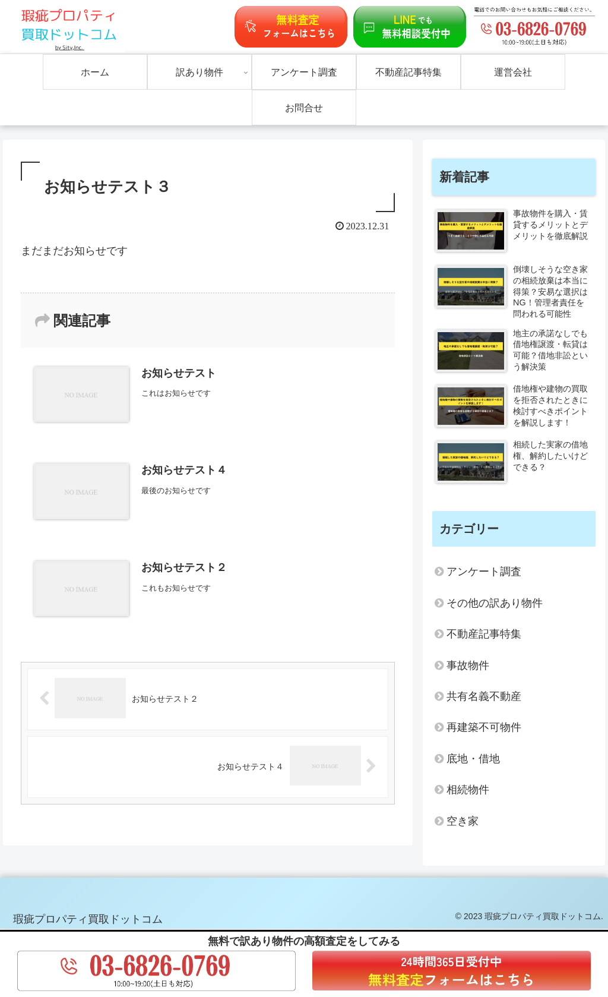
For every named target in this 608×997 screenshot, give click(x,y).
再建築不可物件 (483, 727)
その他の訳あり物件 (494, 603)
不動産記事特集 (483, 634)
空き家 (462, 821)
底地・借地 (473, 759)
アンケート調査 (483, 572)
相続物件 (467, 790)
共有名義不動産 (483, 696)
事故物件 (467, 665)
